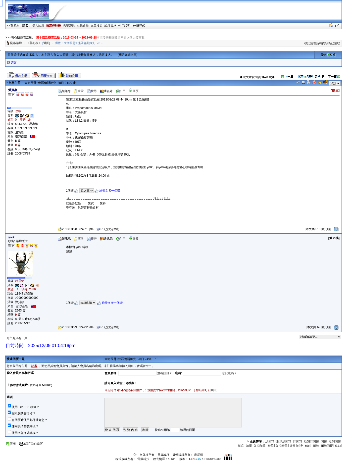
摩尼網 (198, 455)
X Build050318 (205, 459)
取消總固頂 (283, 441)
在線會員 (83, 25)
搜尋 (92, 91)
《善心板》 (34, 43)
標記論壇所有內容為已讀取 (322, 43)
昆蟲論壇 (16, 43)
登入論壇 (38, 25)
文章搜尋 (96, 25)
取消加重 (260, 446)
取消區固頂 (311, 441)
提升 (292, 446)
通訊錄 (106, 91)
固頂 (324, 441)
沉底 (241, 446)
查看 (79, 91)
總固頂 (269, 441)
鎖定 (300, 446)
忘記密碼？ (229, 373)
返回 (46, 43)
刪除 (213, 390)
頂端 (11, 443)
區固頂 (297, 441)
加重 (249, 446)
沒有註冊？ (164, 373)
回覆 (134, 91)
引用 (121, 91)
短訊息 (64, 91)
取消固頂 (335, 441)
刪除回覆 (327, 446)
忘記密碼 (69, 25)
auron (172, 459)
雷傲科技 (143, 459)
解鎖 (308, 446)
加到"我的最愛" (31, 443)
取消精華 (282, 446)
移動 (338, 446)
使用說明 (124, 25)
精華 (271, 446)
